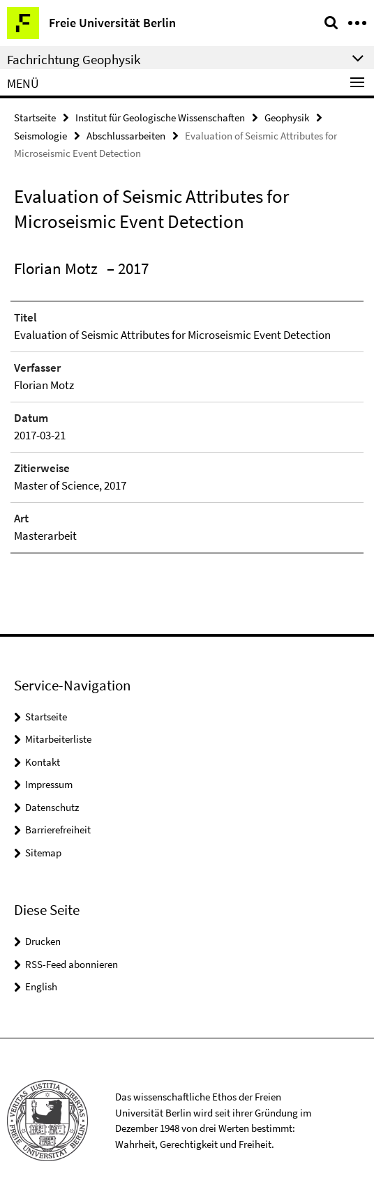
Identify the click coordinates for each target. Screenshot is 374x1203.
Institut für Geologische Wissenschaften (160, 117)
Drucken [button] (43, 941)
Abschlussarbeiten (126, 135)
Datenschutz (52, 807)
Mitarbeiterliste (58, 739)
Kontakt (42, 762)
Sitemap (43, 852)
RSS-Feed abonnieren (71, 964)
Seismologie (40, 135)
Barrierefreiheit (58, 829)
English (41, 986)
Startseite (35, 117)
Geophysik (286, 117)
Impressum (49, 784)
